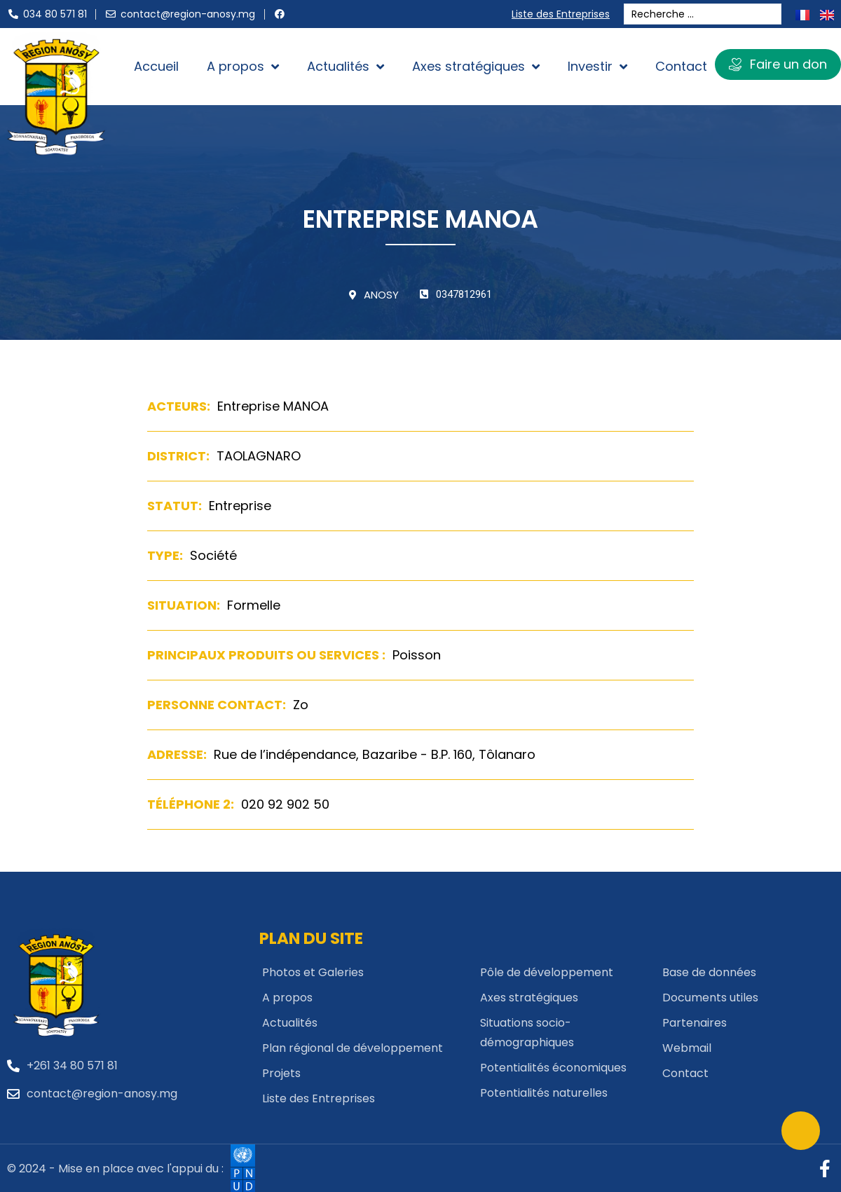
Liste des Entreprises (564, 14)
